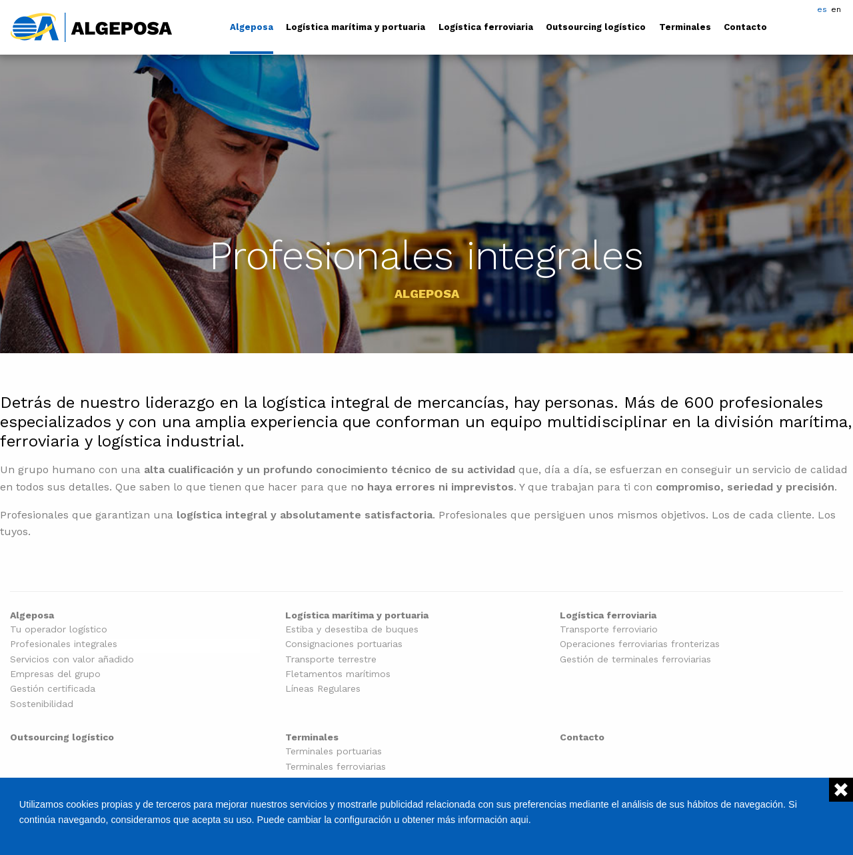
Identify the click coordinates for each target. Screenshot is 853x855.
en (836, 9)
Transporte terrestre (331, 659)
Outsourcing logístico (596, 27)
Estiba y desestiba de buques (352, 629)
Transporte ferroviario (609, 629)
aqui (519, 819)
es (822, 9)
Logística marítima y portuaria (355, 27)
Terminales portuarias (333, 751)
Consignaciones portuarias (344, 644)
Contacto (745, 27)
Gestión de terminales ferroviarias (635, 659)
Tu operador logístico (58, 629)
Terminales (685, 27)
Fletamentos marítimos (338, 674)
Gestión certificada (52, 689)
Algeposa (251, 27)
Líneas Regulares (323, 689)
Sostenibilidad (41, 704)
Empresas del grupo (55, 674)
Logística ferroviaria (485, 27)
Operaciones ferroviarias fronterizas (640, 644)
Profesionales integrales (63, 644)
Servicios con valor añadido (72, 659)
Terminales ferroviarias (335, 767)
